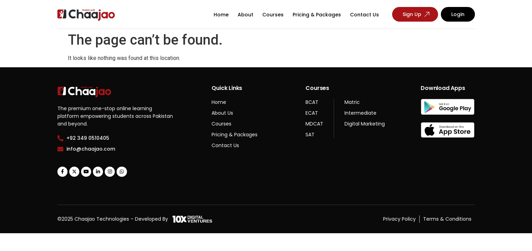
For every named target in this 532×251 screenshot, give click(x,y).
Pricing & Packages (317, 14)
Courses (273, 14)
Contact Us (364, 14)
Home (221, 14)
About (245, 14)
